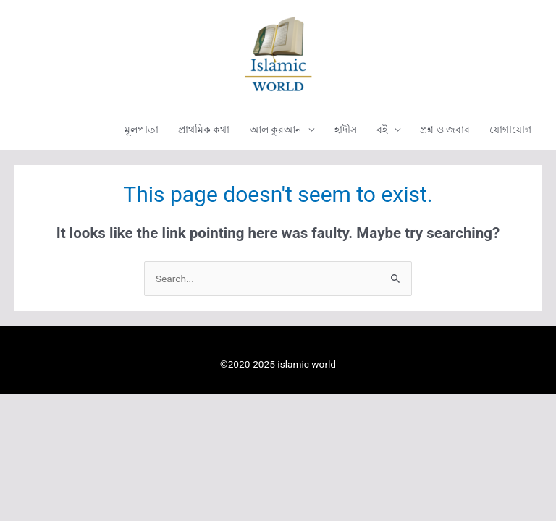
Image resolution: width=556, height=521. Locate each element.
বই (381, 129)
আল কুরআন (275, 129)
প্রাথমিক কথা (203, 129)
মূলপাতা (142, 129)
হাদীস (345, 129)
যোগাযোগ (510, 129)
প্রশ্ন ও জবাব (445, 129)
